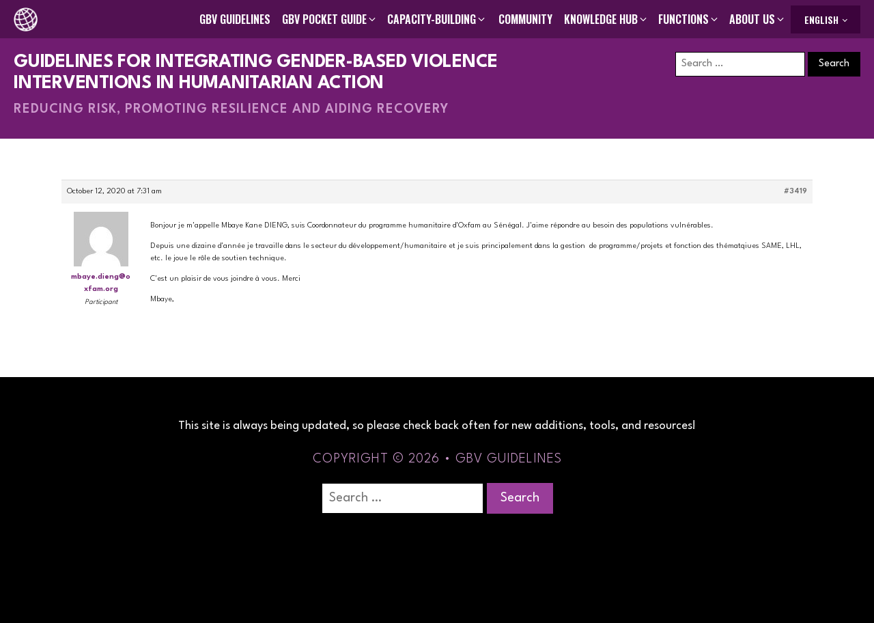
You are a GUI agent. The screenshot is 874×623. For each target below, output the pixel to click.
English (821, 19)
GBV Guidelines (234, 19)
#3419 (795, 191)
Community (525, 19)
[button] (330, 19)
